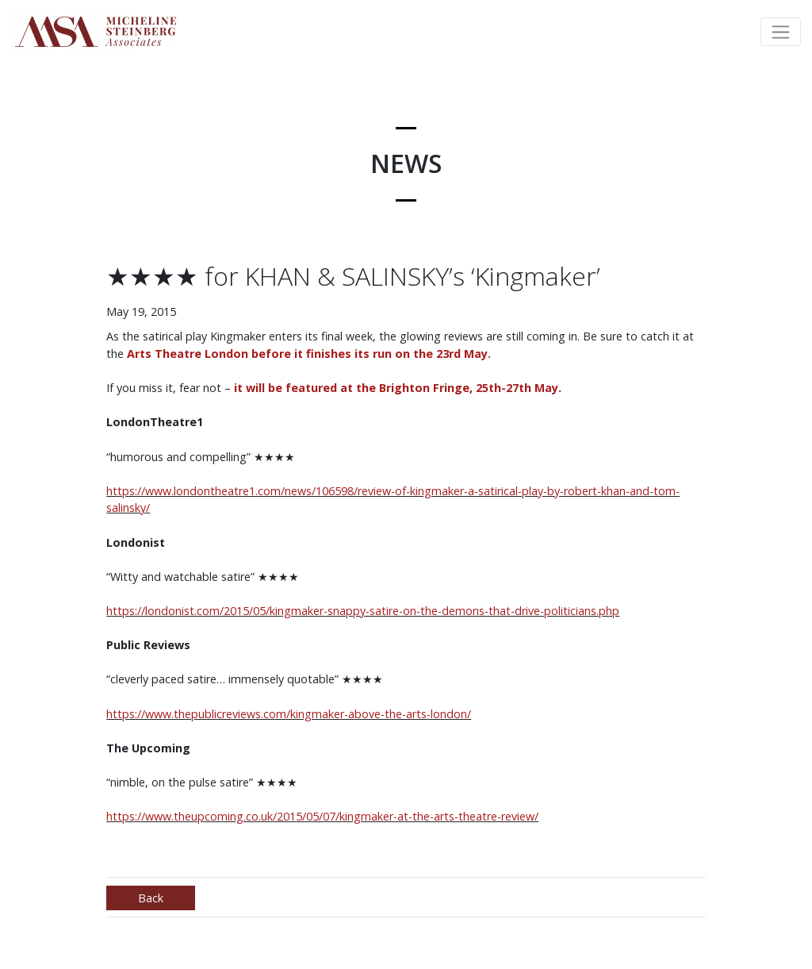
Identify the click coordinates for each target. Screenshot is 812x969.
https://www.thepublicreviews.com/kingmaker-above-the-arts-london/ (288, 713)
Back (150, 898)
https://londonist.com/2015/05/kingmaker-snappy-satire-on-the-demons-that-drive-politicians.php (362, 610)
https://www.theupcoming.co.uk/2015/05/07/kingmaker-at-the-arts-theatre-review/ (322, 816)
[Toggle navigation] (780, 31)
